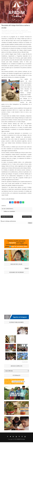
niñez (3, 33)
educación (14, 32)
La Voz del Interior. (9, 199)
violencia (21, 33)
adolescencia (12, 30)
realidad (12, 33)
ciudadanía (4, 32)
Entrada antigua (27, 216)
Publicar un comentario (9, 211)
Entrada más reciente (7, 216)
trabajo (16, 33)
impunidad (24, 32)
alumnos (18, 30)
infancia (29, 32)
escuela (19, 32)
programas (7, 33)
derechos (9, 32)
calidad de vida (24, 30)
